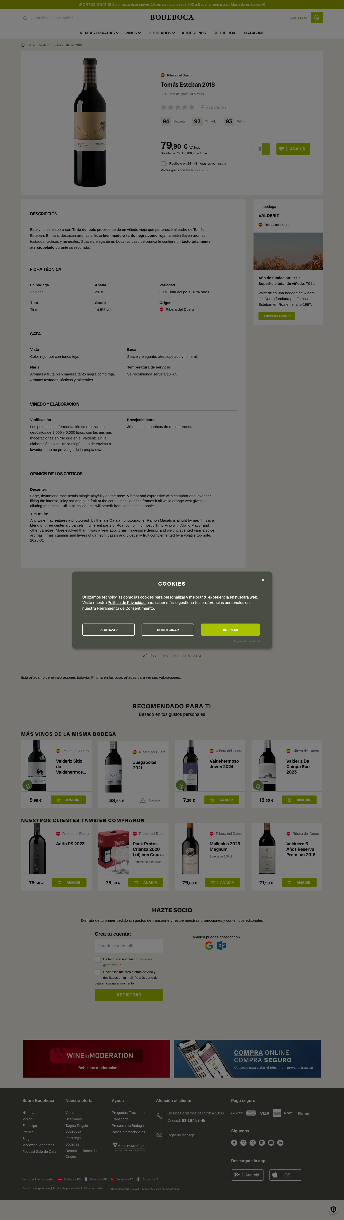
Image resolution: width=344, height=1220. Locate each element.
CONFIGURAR (172, 629)
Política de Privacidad (127, 602)
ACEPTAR (233, 629)
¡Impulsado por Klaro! (247, 641)
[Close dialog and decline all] (263, 579)
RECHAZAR (110, 629)
